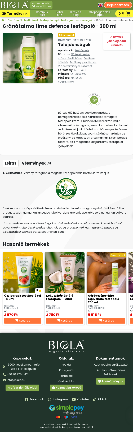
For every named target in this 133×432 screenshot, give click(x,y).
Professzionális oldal (22, 388)
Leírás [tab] (10, 163)
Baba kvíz (59, 13)
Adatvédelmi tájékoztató (111, 365)
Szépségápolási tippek (99, 13)
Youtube (80, 399)
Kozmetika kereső (66, 388)
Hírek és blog (75, 13)
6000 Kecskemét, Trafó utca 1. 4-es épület (24, 367)
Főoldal (66, 365)
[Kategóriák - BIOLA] (3, 20)
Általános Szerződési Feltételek (111, 372)
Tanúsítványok (110, 381)
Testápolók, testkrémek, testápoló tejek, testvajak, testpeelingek (50, 20)
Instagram (58, 399)
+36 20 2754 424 (18, 374)
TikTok (100, 399)
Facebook (34, 399)
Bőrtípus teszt (42, 13)
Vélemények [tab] (36, 163)
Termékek (66, 376)
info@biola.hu (16, 380)
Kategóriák (66, 370)
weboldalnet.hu (66, 424)
